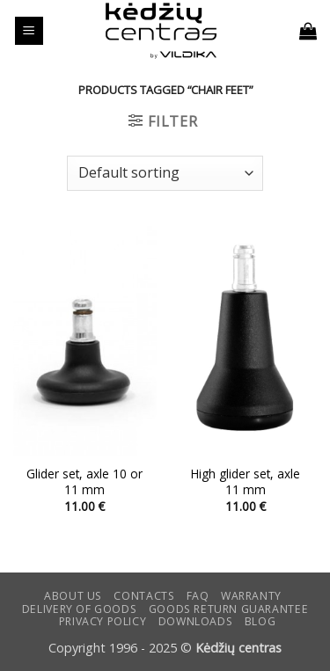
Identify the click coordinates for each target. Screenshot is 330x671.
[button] (29, 31)
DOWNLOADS (195, 621)
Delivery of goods (79, 609)
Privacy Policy (103, 621)
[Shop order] (164, 173)
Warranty (251, 595)
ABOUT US (73, 595)
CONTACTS (144, 595)
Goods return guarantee (228, 609)
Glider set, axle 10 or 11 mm (84, 481)
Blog (260, 621)
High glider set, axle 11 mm (245, 481)
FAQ (198, 595)
